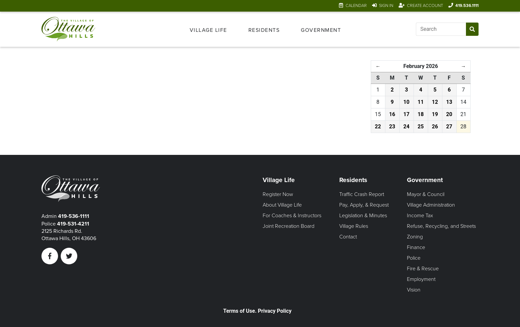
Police (414, 258)
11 (420, 102)
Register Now (278, 194)
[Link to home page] (72, 29)
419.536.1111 (467, 5)
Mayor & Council (425, 194)
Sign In (386, 5)
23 (392, 126)
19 (435, 114)
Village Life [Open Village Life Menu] (208, 30)
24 (406, 126)
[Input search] (441, 29)
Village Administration (431, 205)
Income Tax (420, 215)
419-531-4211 (73, 224)
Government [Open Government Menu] (321, 30)
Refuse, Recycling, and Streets (441, 226)
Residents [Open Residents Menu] (264, 30)
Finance (416, 247)
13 (449, 102)
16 (392, 114)
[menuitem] (208, 29)
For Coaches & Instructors (292, 215)
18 (420, 114)
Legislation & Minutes (363, 215)
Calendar (356, 5)
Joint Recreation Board (288, 226)
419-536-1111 (73, 216)
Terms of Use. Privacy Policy (257, 311)
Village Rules (353, 226)
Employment (421, 279)
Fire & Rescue (423, 268)
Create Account (425, 5)
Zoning (415, 236)
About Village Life (282, 205)
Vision (414, 290)
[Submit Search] (472, 29)
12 (435, 102)
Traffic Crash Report (361, 194)
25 (420, 126)
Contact (348, 236)
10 (406, 102)
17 (406, 114)
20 (449, 114)
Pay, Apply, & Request (364, 205)
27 (449, 126)
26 (435, 126)
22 (378, 126)
